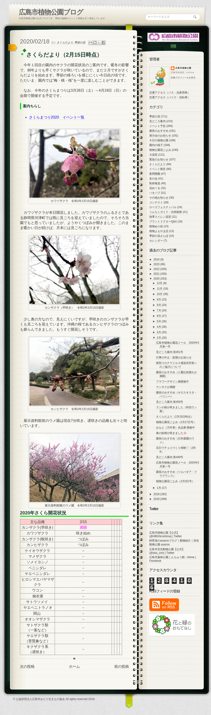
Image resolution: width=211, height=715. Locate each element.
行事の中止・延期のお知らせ (173, 357)
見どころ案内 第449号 (169, 457)
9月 (159, 299)
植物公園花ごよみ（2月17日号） (176, 422)
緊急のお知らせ (158, 159)
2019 (157, 494)
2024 (157, 259)
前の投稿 (121, 666)
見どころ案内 (157, 121)
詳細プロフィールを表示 (183, 77)
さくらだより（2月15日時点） (174, 416)
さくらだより (65, 42)
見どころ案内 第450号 (169, 401)
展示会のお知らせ (160, 135)
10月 (160, 294)
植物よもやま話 (158, 231)
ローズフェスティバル (163, 207)
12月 (160, 283)
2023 (157, 264)
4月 (159, 326)
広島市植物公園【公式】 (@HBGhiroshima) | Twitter (165, 534)
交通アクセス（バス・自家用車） (169, 92)
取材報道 (154, 183)
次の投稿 (27, 666)
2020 (157, 278)
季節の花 (79, 42)
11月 (160, 288)
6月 (159, 315)
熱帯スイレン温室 (160, 216)
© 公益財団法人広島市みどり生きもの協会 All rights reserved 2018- (54, 699)
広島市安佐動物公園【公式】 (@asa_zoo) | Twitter (167, 551)
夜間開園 (154, 173)
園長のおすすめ (158, 130)
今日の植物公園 (158, 140)
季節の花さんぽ (158, 235)
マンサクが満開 (165, 387)
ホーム (74, 666)
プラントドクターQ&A (163, 221)
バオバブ (154, 192)
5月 (159, 321)
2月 (159, 337)
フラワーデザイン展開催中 (172, 381)
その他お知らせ (158, 197)
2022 (157, 269)
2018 (157, 499)
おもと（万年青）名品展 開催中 (175, 427)
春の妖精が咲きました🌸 (171, 433)
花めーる (154, 188)
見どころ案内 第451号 (169, 352)
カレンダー (156, 240)
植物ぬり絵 (156, 226)
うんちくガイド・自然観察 (165, 212)
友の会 (153, 178)
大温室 (153, 154)
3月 (159, 332)
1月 (159, 487)
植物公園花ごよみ (160, 149)
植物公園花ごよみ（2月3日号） (175, 481)
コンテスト (156, 202)
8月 (159, 305)
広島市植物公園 (183, 68)
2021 (157, 273)
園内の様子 (156, 145)
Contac (173, 46)
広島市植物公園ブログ (51, 12)
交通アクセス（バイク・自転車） (169, 97)
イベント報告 (157, 169)
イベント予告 (157, 126)
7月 (159, 310)
